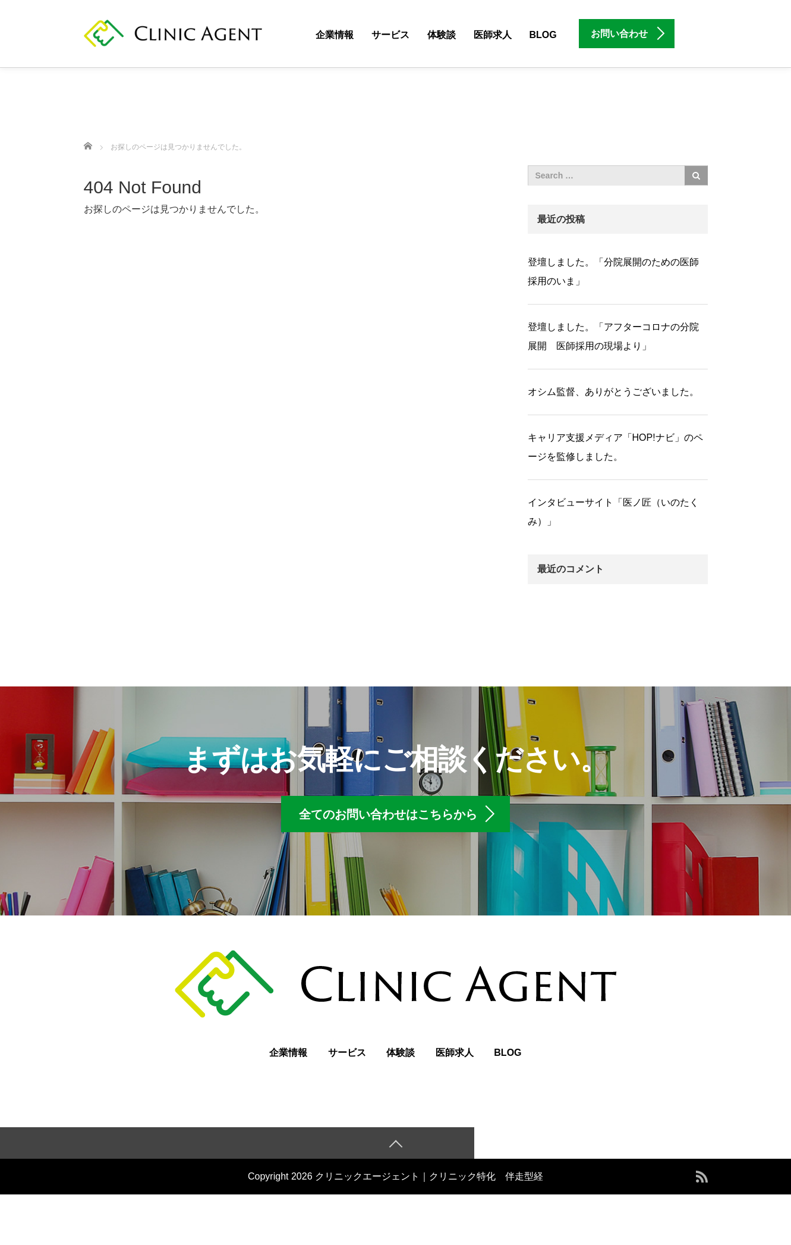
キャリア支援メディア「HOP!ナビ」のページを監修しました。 (615, 447)
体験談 (441, 35)
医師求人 (493, 35)
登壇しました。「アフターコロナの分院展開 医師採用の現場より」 (613, 336)
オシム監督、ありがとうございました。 (613, 392)
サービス (390, 35)
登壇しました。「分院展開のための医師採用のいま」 (613, 271)
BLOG (543, 35)
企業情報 (335, 35)
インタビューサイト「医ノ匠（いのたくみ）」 (613, 511)
